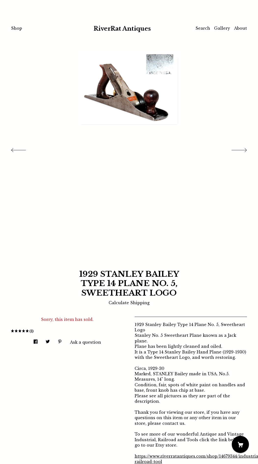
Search (202, 28)
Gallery (222, 28)
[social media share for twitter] (48, 340)
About (240, 28)
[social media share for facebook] (36, 340)
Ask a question (85, 342)
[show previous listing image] (23, 149)
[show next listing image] (234, 149)
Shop (16, 28)
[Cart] (240, 444)
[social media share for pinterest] (60, 340)
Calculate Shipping (129, 302)
